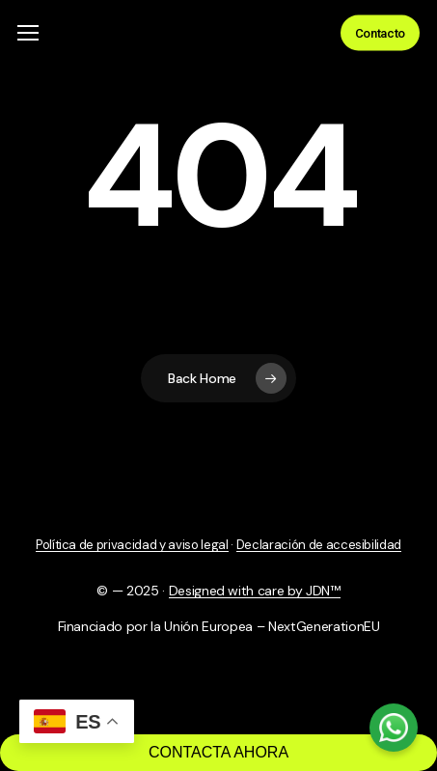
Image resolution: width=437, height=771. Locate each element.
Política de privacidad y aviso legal (132, 545)
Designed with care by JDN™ (255, 590)
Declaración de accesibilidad (318, 545)
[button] (28, 33)
